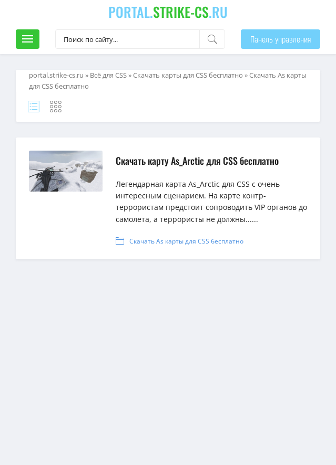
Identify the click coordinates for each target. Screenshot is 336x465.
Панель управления (280, 39)
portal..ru (168, 12)
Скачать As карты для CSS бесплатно (186, 241)
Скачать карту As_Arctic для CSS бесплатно (197, 160)
